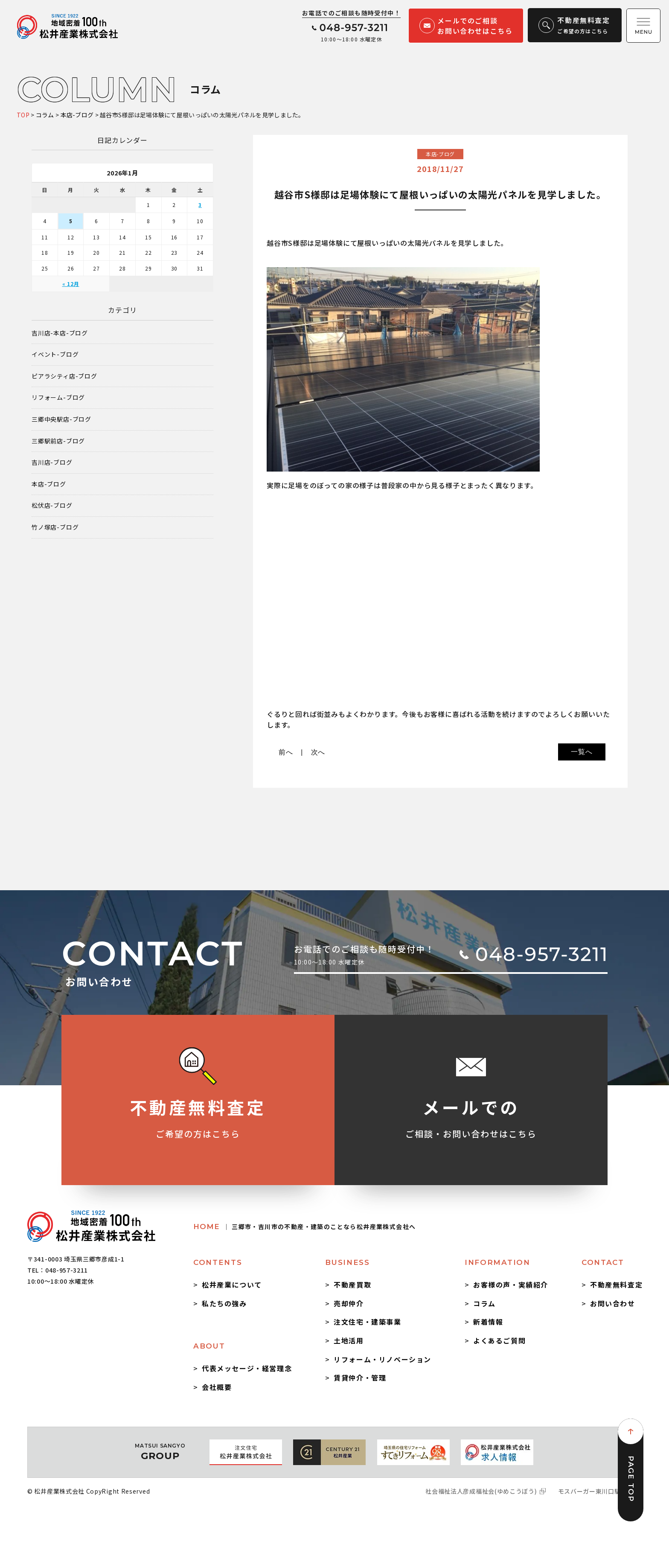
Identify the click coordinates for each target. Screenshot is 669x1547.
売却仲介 (349, 1303)
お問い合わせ (612, 1303)
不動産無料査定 (616, 1284)
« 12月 (70, 283)
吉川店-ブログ (52, 462)
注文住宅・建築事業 (367, 1322)
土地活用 (349, 1340)
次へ (318, 752)
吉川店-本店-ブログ (60, 333)
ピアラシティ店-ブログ (64, 376)
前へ (286, 752)
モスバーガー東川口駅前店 (595, 1491)
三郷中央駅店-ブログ (61, 419)
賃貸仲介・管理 (360, 1377)
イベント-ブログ (55, 354)
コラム (484, 1303)
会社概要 (217, 1387)
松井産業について (232, 1284)
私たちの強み (224, 1303)
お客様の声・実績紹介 (510, 1284)
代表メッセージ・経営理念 (247, 1368)
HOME (304, 1226)
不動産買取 (352, 1284)
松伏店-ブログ (52, 505)
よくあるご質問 (499, 1340)
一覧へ (581, 751)
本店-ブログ (49, 484)
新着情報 (488, 1322)
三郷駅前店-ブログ (58, 441)
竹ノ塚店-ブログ (55, 527)
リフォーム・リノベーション (382, 1359)
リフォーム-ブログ (58, 397)
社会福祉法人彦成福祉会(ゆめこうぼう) (481, 1491)
